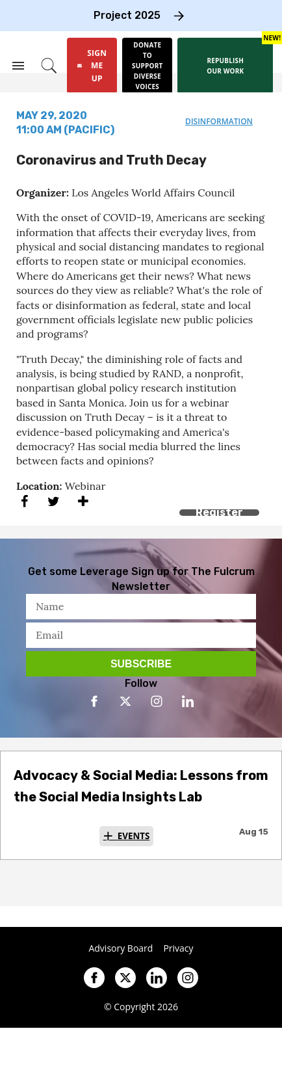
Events (134, 836)
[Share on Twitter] (53, 501)
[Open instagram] (156, 701)
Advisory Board (120, 948)
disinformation (219, 121)
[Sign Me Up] (92, 66)
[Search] (49, 65)
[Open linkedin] (187, 701)
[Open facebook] (94, 701)
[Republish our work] (225, 66)
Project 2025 (127, 15)
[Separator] (83, 501)
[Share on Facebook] (24, 501)
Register (219, 512)
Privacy (178, 948)
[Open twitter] (125, 701)
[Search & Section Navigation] (18, 66)
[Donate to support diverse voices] (147, 66)
